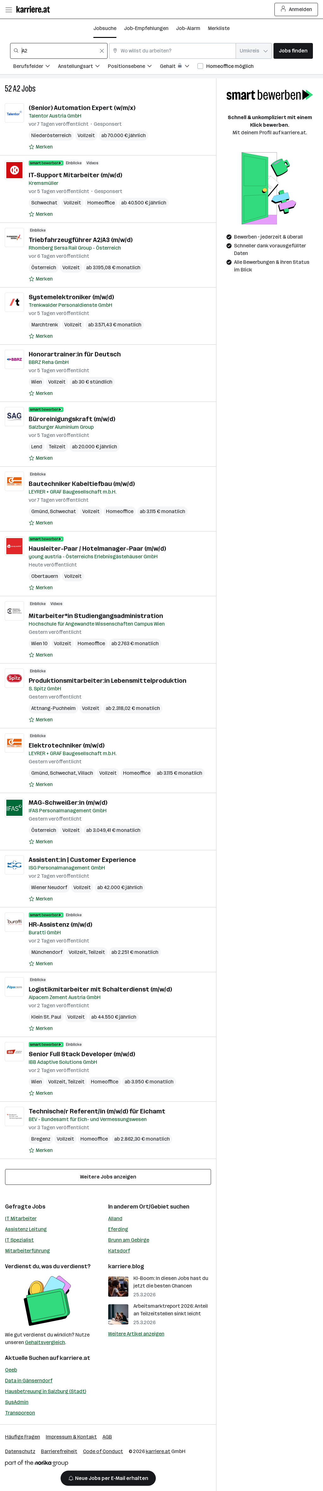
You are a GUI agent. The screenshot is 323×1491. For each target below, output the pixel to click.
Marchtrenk (44, 325)
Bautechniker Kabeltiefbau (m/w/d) (82, 484)
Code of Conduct (103, 1451)
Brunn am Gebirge (128, 1240)
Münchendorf (46, 952)
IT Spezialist (19, 1240)
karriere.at (75, 1358)
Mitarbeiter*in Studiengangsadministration (96, 616)
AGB (107, 1437)
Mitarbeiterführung (27, 1251)
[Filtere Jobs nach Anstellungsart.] (83, 67)
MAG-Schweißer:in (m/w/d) (68, 802)
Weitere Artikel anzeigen (136, 1334)
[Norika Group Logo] (36, 1464)
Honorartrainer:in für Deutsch (75, 354)
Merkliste (219, 28)
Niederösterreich (51, 135)
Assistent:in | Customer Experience (82, 860)
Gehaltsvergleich (45, 1342)
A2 (16, 88)
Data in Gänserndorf (28, 1381)
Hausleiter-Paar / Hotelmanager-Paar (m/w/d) (97, 548)
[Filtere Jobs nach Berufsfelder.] (35, 67)
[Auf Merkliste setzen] (41, 147)
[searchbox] (59, 51)
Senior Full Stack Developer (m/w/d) (82, 1054)
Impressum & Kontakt (71, 1437)
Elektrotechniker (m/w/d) (66, 745)
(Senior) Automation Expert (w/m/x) (82, 108)
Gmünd (39, 511)
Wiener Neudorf (49, 887)
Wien (36, 382)
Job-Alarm (188, 28)
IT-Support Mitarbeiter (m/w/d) (75, 175)
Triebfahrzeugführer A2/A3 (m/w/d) (80, 240)
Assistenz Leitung (26, 1229)
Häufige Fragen (22, 1437)
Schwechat (44, 203)
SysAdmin (16, 1402)
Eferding (118, 1229)
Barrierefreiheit (59, 1451)
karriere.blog (126, 1266)
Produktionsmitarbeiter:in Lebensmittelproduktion (107, 680)
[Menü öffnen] (8, 9)
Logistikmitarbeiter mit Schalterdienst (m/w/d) (100, 989)
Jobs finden (293, 51)
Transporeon (20, 1413)
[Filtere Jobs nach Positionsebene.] (134, 67)
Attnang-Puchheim (53, 708)
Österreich (43, 267)
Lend (36, 447)
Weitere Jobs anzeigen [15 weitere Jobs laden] (108, 1177)
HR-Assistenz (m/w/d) (60, 924)
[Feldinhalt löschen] (102, 51)
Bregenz (40, 1139)
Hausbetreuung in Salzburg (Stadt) (45, 1391)
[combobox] (59, 51)
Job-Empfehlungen (146, 28)
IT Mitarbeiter (21, 1218)
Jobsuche (104, 28)
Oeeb (11, 1370)
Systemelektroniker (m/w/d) (71, 297)
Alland (115, 1218)
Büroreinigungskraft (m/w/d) (72, 419)
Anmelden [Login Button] (296, 9)
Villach (85, 773)
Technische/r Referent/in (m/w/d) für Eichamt (97, 1111)
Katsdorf (119, 1251)
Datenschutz (20, 1451)
